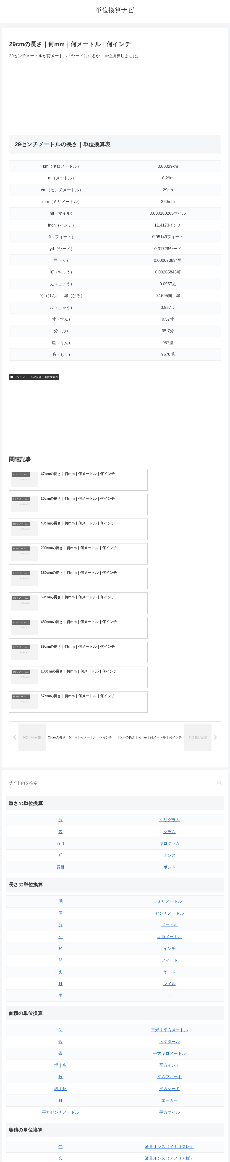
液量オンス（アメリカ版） (169, 1037)
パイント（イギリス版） (169, 1061)
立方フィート (169, 1049)
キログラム (169, 722)
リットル (60, 1096)
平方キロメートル (169, 932)
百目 (60, 722)
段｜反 (60, 967)
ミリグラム (169, 699)
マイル (169, 863)
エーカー (169, 979)
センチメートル (169, 792)
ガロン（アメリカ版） (169, 1096)
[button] (219, 662)
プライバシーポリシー (127, 1147)
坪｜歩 (60, 944)
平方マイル (169, 991)
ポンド (169, 746)
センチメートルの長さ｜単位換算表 (34, 377)
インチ (169, 827)
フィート (169, 839)
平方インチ (169, 944)
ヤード (169, 851)
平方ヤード (169, 967)
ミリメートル (169, 780)
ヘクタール (169, 921)
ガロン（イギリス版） (169, 1084)
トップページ (96, 1147)
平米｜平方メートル (169, 909)
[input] (115, 662)
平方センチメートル (60, 991)
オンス (169, 734)
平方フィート (169, 956)
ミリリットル (60, 1084)
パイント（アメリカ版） (169, 1072)
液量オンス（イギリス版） (169, 1025)
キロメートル (169, 815)
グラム (169, 710)
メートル (169, 804)
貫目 (60, 746)
